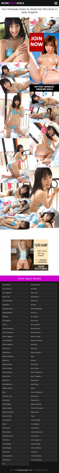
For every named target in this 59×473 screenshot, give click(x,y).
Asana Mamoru (8, 301)
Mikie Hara (6, 380)
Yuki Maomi (35, 428)
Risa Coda (34, 293)
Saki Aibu (34, 344)
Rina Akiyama (7, 448)
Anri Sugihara (7, 293)
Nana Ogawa (7, 404)
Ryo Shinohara (36, 332)
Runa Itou (34, 312)
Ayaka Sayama (7, 312)
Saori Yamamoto (36, 372)
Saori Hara (34, 364)
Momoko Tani (7, 396)
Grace (5, 324)
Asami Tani (6, 297)
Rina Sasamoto (7, 456)
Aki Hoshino (6, 285)
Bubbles (5, 316)
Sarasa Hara (35, 380)
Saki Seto (34, 348)
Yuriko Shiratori (36, 448)
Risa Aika (34, 289)
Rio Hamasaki (35, 285)
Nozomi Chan (7, 416)
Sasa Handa (34, 384)
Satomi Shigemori (37, 392)
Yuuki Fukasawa (36, 456)
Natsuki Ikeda (7, 408)
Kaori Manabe (7, 340)
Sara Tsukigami (36, 376)
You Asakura (35, 424)
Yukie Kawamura (36, 432)
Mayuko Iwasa (7, 364)
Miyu (4, 392)
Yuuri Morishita (36, 460)
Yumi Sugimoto (36, 440)
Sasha (33, 388)
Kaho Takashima (8, 332)
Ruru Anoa (34, 320)
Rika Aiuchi (6, 428)
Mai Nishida (6, 352)
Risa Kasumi (35, 297)
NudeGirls (12, 3)
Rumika (33, 305)
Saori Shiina (35, 368)
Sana (32, 356)
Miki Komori (7, 376)
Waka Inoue (35, 412)
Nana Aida (6, 400)
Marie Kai (6, 360)
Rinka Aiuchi (7, 460)
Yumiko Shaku (35, 444)
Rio (4, 464)
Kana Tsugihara (8, 336)
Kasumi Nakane (8, 344)
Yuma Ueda (35, 436)
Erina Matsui (7, 320)
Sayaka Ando (35, 400)
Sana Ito (33, 360)
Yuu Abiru (34, 452)
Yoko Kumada (35, 420)
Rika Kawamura (8, 436)
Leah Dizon (6, 348)
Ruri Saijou (34, 316)
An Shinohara (7, 289)
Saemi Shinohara (36, 340)
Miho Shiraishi (7, 372)
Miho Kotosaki (7, 368)
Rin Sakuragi (7, 444)
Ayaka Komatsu (8, 308)
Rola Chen (34, 301)
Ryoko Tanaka (35, 336)
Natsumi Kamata (8, 412)
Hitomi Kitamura (8, 328)
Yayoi (33, 416)
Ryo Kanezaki (35, 328)
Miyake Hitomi (7, 388)
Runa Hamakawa (36, 308)
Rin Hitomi (6, 440)
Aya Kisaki (6, 305)
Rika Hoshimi (7, 432)
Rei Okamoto (7, 420)
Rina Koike (6, 452)
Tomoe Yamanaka (37, 408)
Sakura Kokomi (36, 352)
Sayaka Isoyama (36, 404)
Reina (4, 424)
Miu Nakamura (7, 384)
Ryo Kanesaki (35, 324)
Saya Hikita (34, 396)
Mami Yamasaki (8, 356)
